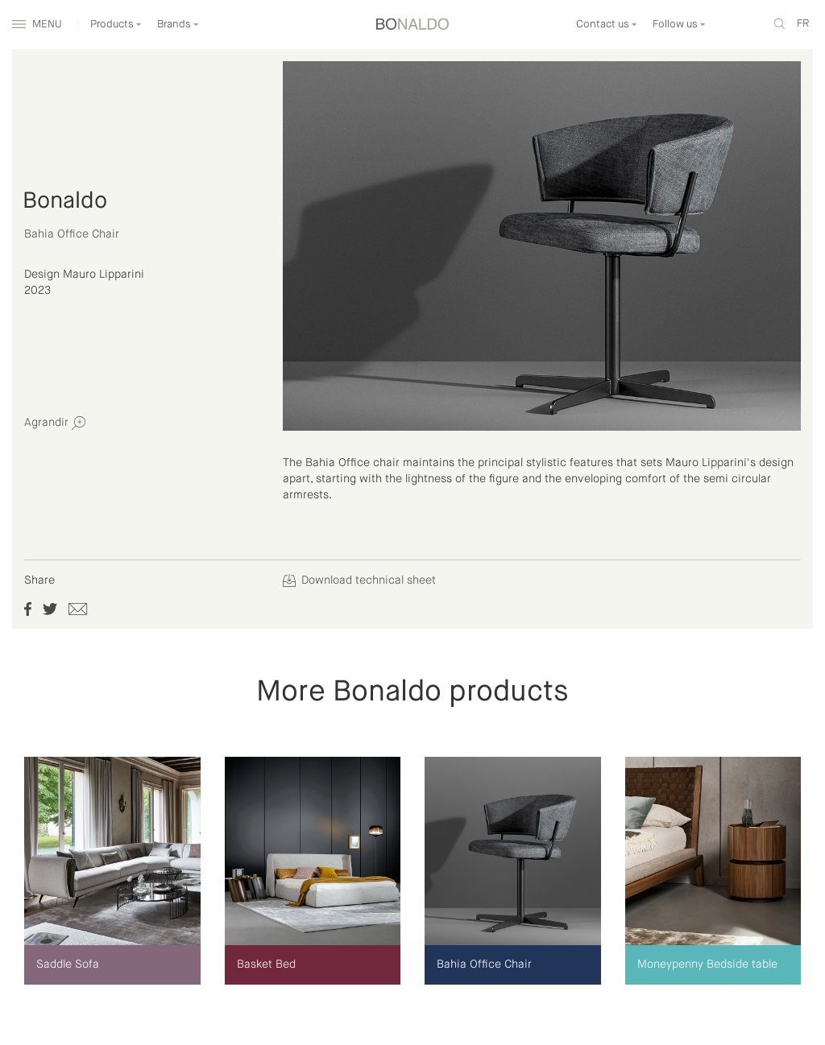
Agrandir (54, 423)
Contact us (606, 24)
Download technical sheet (359, 580)
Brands (178, 24)
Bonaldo (65, 201)
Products (116, 24)
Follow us (679, 24)
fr (803, 24)
